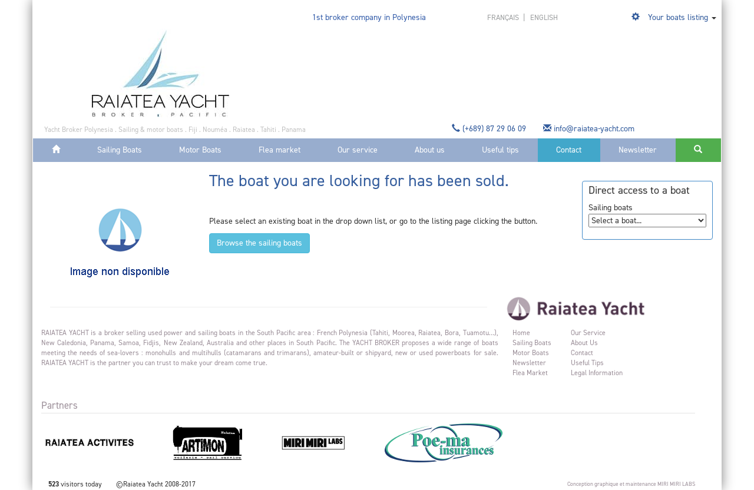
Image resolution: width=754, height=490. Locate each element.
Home (521, 332)
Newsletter (638, 149)
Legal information (597, 373)
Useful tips (500, 149)
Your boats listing (678, 17)
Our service (358, 149)
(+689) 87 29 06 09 (490, 128)
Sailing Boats (119, 149)
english (544, 17)
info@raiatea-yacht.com (590, 128)
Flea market (279, 149)
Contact (568, 149)
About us (430, 149)
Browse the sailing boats (259, 243)
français (504, 17)
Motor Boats (200, 149)
